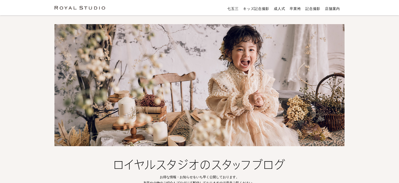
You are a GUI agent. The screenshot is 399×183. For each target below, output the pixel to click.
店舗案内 (332, 9)
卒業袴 (295, 9)
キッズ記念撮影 (256, 9)
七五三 (232, 9)
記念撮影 (312, 9)
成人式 (279, 9)
